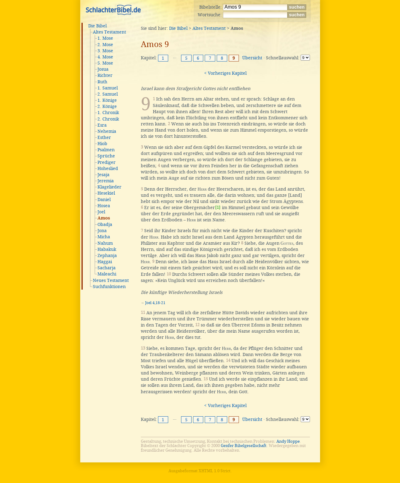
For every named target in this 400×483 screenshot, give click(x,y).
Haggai (104, 261)
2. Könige (107, 106)
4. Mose (105, 56)
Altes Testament (109, 32)
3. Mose (105, 50)
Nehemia (106, 131)
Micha (103, 236)
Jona (102, 230)
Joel (101, 211)
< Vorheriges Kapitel (225, 73)
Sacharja (106, 267)
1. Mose (105, 38)
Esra (102, 125)
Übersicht (252, 57)
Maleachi (106, 273)
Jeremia (105, 180)
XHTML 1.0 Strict (215, 471)
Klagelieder (109, 186)
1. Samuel (107, 87)
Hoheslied (107, 168)
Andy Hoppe (288, 441)
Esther (104, 137)
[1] (217, 207)
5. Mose (105, 63)
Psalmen (106, 149)
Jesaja (103, 174)
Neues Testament (111, 280)
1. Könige (107, 100)
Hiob (102, 143)
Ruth (102, 81)
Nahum (105, 243)
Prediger (106, 162)
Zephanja (107, 255)
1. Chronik (108, 112)
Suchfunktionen (109, 286)
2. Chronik (108, 119)
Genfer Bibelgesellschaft (244, 445)
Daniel (104, 199)
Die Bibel (97, 25)
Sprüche (106, 155)
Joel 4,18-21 (155, 303)
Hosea (103, 205)
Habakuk (106, 249)
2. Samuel (107, 94)
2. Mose (105, 44)
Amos (103, 218)
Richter (105, 75)
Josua (103, 69)
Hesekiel (106, 193)
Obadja (104, 224)
